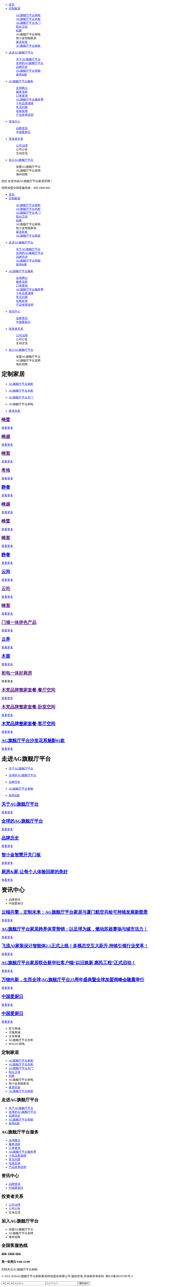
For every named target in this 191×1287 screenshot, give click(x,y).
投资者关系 (16, 138)
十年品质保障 (24, 103)
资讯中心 (14, 121)
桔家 (19, 30)
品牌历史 (22, 66)
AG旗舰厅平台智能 (28, 70)
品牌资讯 (22, 128)
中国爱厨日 (23, 132)
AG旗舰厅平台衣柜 (28, 19)
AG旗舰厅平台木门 (28, 22)
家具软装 (22, 42)
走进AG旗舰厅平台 (21, 52)
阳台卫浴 (22, 26)
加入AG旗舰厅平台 (21, 160)
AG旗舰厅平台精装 (28, 45)
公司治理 (22, 145)
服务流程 (22, 91)
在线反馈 (22, 111)
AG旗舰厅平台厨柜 (28, 15)
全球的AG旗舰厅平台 (29, 63)
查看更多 (7, 427)
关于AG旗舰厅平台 (28, 59)
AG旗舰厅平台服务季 (29, 99)
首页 (12, 4)
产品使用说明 (24, 114)
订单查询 (22, 95)
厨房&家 (21, 74)
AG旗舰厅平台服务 (21, 81)
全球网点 (22, 88)
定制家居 (14, 8)
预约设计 (84, 1283)
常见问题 (22, 107)
